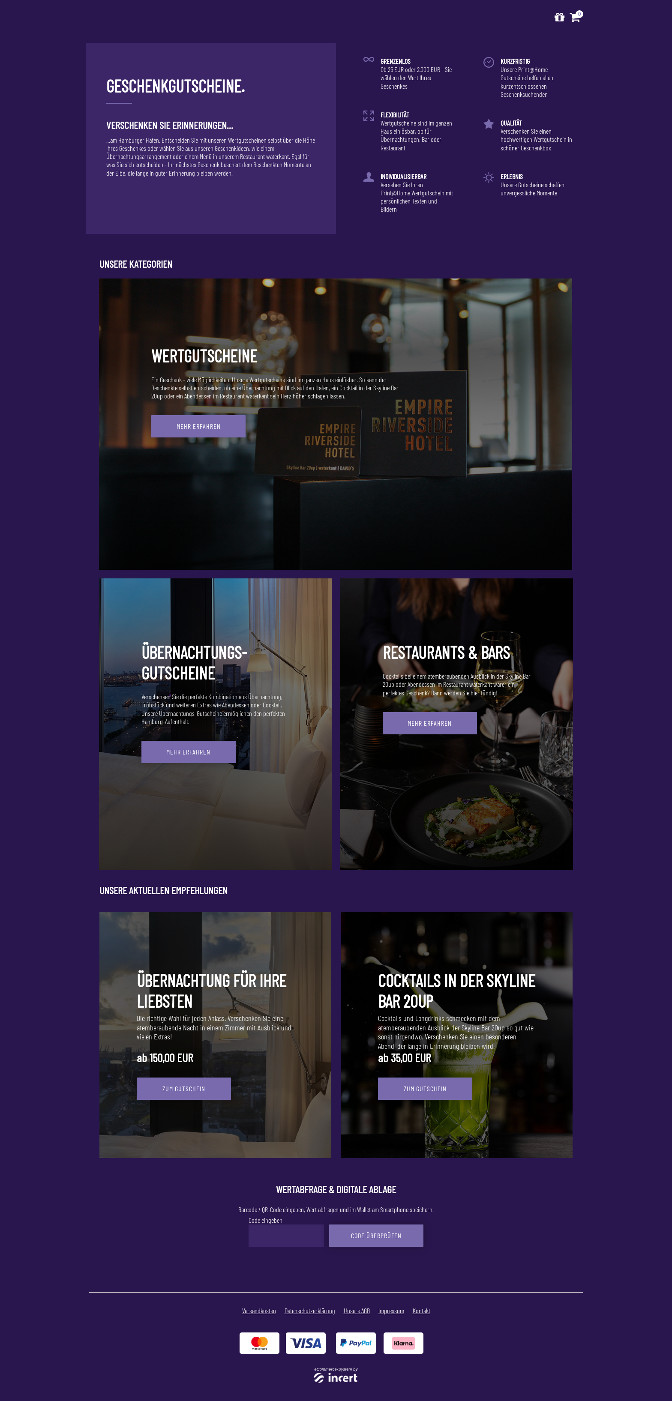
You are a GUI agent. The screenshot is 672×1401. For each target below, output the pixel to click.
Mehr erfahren (199, 426)
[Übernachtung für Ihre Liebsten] (215, 1035)
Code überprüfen (376, 1235)
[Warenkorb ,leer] (576, 17)
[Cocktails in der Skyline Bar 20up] (457, 1035)
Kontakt (421, 1310)
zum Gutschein (183, 1088)
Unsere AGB (357, 1310)
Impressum (391, 1310)
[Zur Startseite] (559, 17)
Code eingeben (265, 1220)
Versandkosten (259, 1310)
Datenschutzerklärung (310, 1310)
